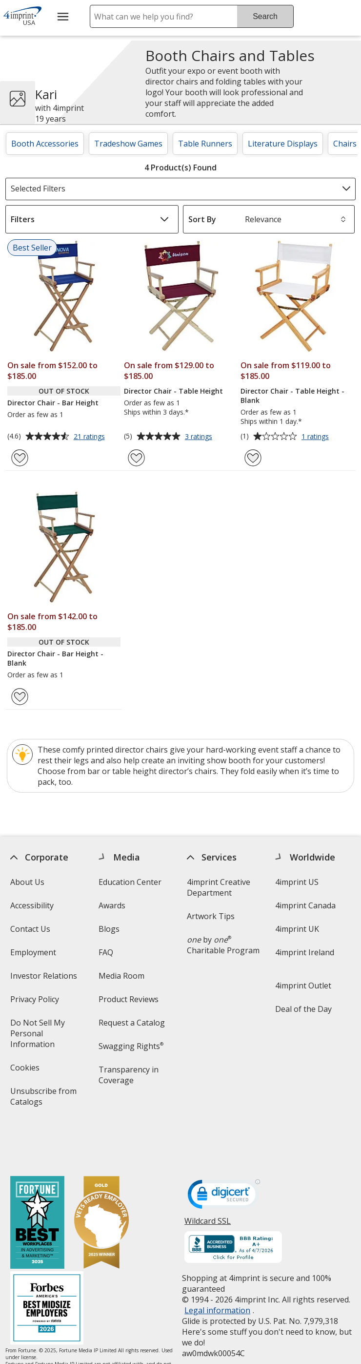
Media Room (121, 975)
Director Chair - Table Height (173, 391)
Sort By (202, 219)
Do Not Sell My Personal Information (46, 1036)
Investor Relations (45, 978)
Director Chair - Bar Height (53, 402)
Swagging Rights (131, 1046)
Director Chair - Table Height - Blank (292, 395)
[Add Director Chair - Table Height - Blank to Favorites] (252, 457)
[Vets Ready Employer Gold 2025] (101, 1180)
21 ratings (90, 437)
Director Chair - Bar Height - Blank (55, 658)
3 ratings (200, 437)
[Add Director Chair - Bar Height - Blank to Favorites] (19, 696)
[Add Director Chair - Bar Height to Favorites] (19, 457)
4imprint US (297, 882)
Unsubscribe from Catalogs (43, 1099)
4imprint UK (298, 928)
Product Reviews (129, 999)
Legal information (218, 1267)
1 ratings (316, 437)
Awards (112, 905)
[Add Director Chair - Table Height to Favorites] (136, 457)
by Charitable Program (223, 945)
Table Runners (205, 143)
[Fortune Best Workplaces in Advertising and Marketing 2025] (37, 1180)
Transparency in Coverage (130, 1078)
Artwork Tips (211, 916)
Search (265, 16)
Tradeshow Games (128, 143)
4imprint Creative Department (219, 887)
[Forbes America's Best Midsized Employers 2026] (46, 1266)
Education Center (130, 882)
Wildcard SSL (208, 1182)
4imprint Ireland (305, 952)
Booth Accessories (45, 143)
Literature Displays (283, 143)
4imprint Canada (306, 905)
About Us (27, 882)
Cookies (26, 1070)
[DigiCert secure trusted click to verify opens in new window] (224, 1154)
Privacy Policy (35, 1002)
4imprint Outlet (304, 985)
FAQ (106, 952)
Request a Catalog (132, 1022)
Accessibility (32, 905)
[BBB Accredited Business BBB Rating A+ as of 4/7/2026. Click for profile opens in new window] (233, 1205)
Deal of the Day (304, 1009)
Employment (33, 952)
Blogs (109, 928)
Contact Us (30, 928)
